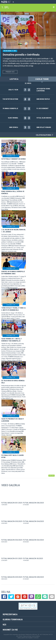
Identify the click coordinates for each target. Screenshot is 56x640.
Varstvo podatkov (36, 636)
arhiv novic (51, 475)
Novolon (37, 637)
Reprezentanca (10, 614)
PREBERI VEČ (10, 72)
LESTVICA (14, 79)
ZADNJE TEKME (42, 79)
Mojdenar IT (31, 637)
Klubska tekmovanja (13, 619)
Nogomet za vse (10, 630)
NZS (4, 624)
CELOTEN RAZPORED (44, 135)
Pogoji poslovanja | (27, 636)
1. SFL (5, 7)
